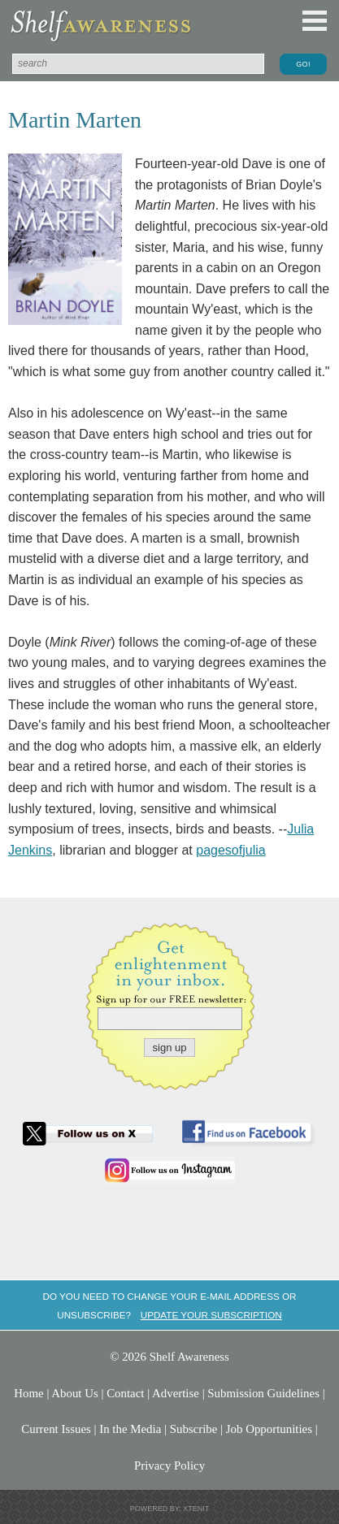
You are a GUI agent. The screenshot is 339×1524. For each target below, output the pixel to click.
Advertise (175, 1393)
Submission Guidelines (263, 1393)
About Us (74, 1393)
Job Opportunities (269, 1428)
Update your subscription (211, 1315)
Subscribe (194, 1428)
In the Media (130, 1428)
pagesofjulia (230, 850)
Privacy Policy (169, 1465)
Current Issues (56, 1428)
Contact (125, 1393)
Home (28, 1393)
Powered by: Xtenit (170, 1509)
